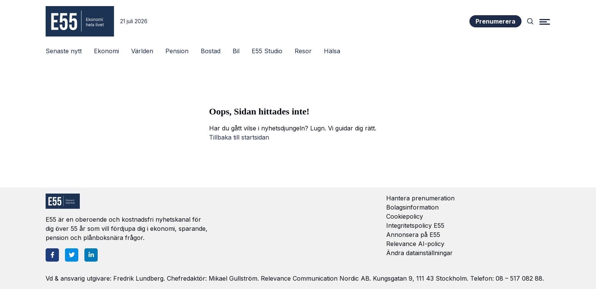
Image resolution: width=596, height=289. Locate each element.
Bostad (210, 51)
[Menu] (544, 21)
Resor (303, 51)
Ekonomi (106, 51)
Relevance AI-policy (415, 244)
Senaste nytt (64, 51)
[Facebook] (52, 255)
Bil (236, 51)
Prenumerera (495, 21)
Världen (142, 51)
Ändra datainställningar (419, 253)
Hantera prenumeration (420, 198)
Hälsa (332, 51)
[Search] (530, 21)
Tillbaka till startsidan (239, 137)
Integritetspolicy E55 (415, 225)
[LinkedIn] (91, 255)
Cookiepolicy (404, 216)
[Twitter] (71, 255)
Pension (177, 51)
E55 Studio (267, 51)
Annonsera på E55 (413, 234)
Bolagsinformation (412, 207)
